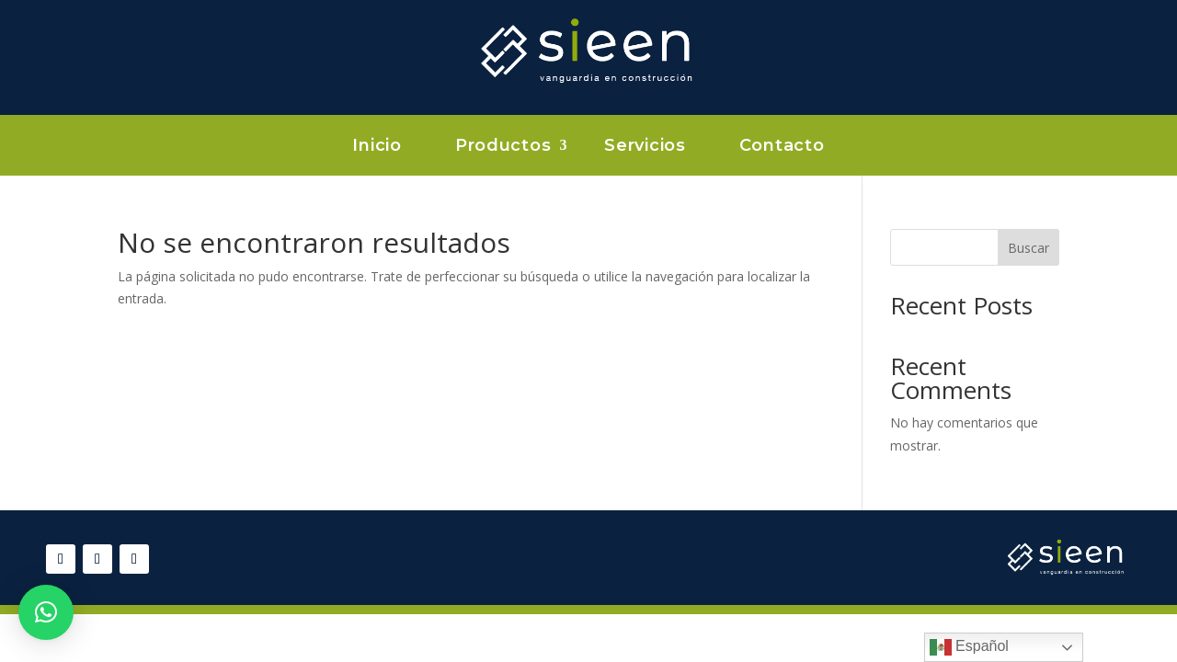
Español (969, 647)
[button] (46, 612)
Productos (503, 147)
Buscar (1028, 248)
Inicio (376, 147)
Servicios (644, 147)
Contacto (782, 147)
